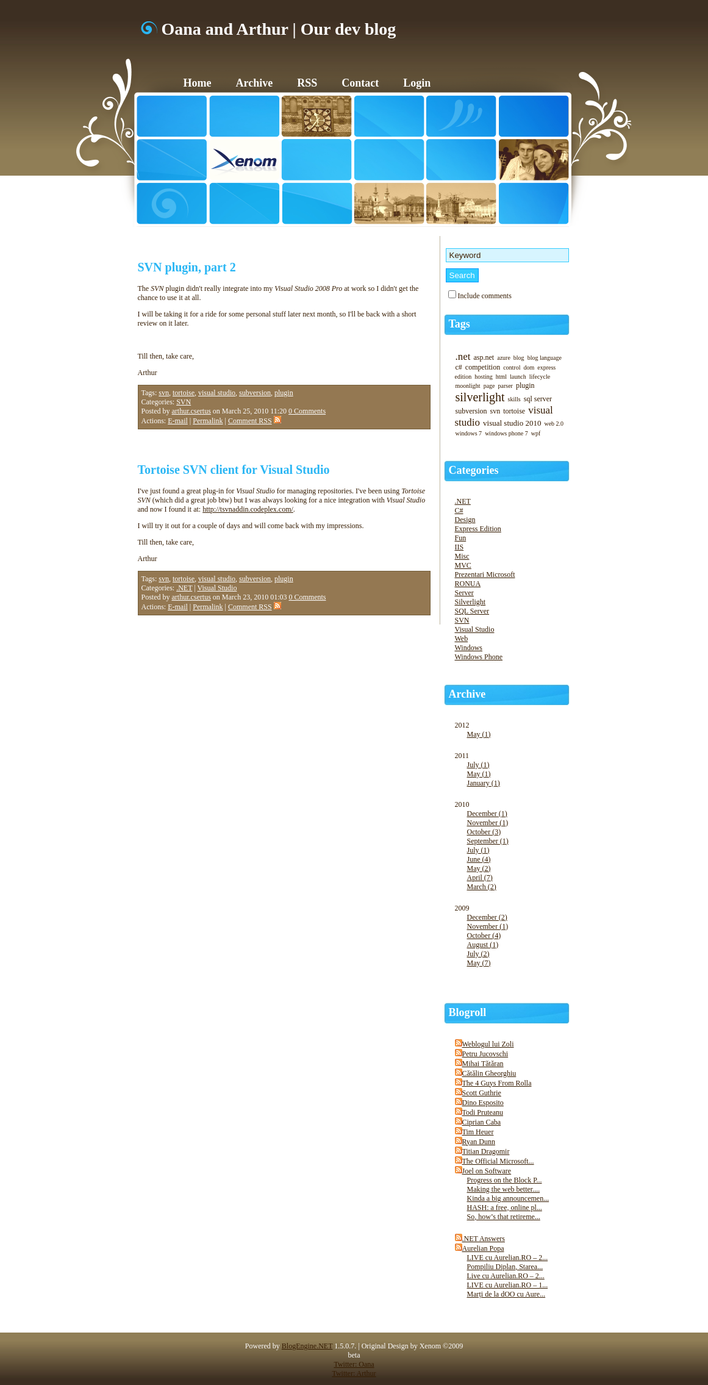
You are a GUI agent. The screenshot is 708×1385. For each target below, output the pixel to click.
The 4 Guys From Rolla (497, 1083)
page (489, 385)
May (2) (479, 868)
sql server (538, 399)
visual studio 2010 (512, 423)
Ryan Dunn (479, 1141)
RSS (307, 83)
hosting (483, 376)
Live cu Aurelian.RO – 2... (506, 1276)
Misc (462, 556)
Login (417, 83)
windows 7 (469, 433)
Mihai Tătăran (483, 1063)
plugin (283, 392)
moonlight (468, 385)
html (501, 376)
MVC (463, 565)
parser (505, 385)
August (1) (483, 944)
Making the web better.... (503, 1189)
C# (459, 510)
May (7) (479, 963)
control (511, 367)
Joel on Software (487, 1171)
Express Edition (478, 528)
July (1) (478, 764)
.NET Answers (483, 1238)
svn (164, 392)
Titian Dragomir (486, 1151)
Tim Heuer (478, 1132)
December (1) (487, 813)
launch (518, 376)
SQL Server (472, 611)
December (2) (487, 917)
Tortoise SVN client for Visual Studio (234, 469)
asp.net (484, 357)
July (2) (478, 954)
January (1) (483, 783)
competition (482, 367)
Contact (360, 83)
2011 (513, 775)
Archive (254, 83)
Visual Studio (217, 588)
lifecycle (539, 376)
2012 (513, 736)
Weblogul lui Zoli (488, 1044)
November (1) (488, 822)
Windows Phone (479, 657)
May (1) (479, 734)
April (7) (480, 877)
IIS (459, 547)
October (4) (484, 935)
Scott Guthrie (481, 1093)
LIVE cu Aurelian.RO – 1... (507, 1285)
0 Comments (307, 411)
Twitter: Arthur (354, 1373)
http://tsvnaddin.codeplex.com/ (247, 509)
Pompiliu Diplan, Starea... (505, 1266)
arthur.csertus (191, 411)
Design (465, 519)
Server (464, 593)
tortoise (184, 392)
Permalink (208, 421)
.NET (184, 588)
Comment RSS (254, 421)
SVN (183, 402)
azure (503, 357)
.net (463, 356)
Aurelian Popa (483, 1248)
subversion (255, 392)
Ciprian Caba (481, 1122)
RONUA (468, 583)
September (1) (488, 841)
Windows (469, 647)
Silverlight (470, 602)
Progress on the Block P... (504, 1180)
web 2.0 (553, 423)
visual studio (216, 392)
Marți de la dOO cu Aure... (506, 1294)
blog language (544, 357)
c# (459, 367)
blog (518, 357)
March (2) (481, 886)
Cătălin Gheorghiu (489, 1073)
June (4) (479, 859)
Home (198, 83)
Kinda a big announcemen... (508, 1198)
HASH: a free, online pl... (504, 1207)
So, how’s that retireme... (503, 1216)
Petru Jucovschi (485, 1054)
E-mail (178, 421)
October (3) (484, 832)
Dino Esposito (483, 1102)
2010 (513, 852)
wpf (536, 433)
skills (514, 399)
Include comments (485, 296)
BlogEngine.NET (307, 1346)
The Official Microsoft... (498, 1161)
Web (461, 638)
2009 (513, 942)
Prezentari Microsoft (485, 574)
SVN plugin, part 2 (187, 267)
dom (528, 367)
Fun (461, 538)
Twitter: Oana (354, 1364)
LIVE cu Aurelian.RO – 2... (507, 1257)
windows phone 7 (506, 433)
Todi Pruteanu (482, 1112)
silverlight (480, 397)
